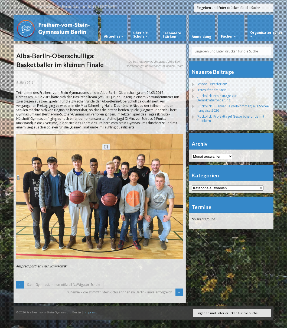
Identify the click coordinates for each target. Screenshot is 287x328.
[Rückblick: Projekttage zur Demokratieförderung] (217, 98)
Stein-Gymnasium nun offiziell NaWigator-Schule (63, 284)
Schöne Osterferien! (212, 84)
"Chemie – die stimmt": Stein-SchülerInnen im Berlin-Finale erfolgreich (119, 292)
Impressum (92, 312)
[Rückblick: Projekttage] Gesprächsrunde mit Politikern (230, 118)
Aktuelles (160, 61)
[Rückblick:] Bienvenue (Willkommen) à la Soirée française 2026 (233, 108)
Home (148, 61)
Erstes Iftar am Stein (212, 90)
